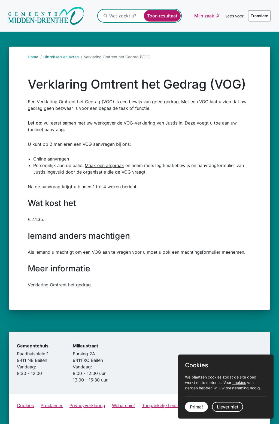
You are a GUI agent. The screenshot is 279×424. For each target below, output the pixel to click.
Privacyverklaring (87, 405)
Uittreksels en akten (61, 56)
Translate (259, 15)
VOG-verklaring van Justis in (153, 123)
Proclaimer (52, 405)
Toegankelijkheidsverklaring (170, 405)
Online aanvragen (51, 159)
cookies (215, 377)
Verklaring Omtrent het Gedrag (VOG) (117, 56)
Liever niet (227, 407)
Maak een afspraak (104, 165)
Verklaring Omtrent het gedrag (59, 284)
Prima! (196, 407)
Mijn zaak (204, 16)
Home (33, 56)
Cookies (25, 405)
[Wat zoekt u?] (138, 16)
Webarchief (123, 405)
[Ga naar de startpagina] (46, 16)
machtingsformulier (200, 252)
